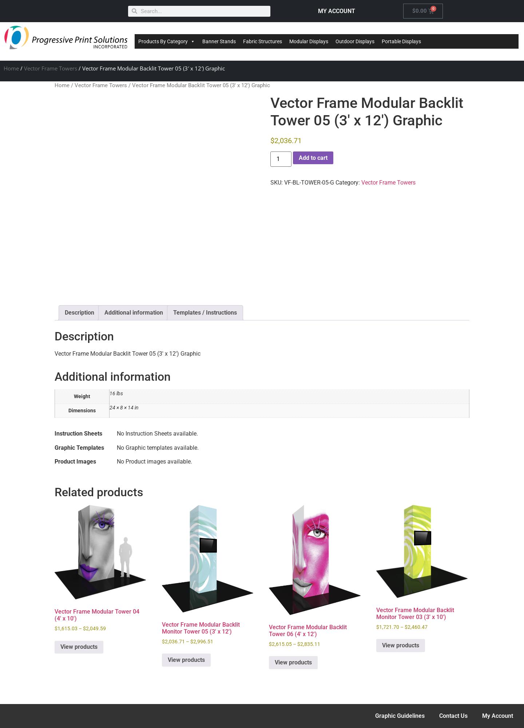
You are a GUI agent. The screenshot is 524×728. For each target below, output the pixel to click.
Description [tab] (79, 312)
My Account (497, 715)
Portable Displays (401, 41)
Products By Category (166, 41)
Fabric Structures (262, 41)
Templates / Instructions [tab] (205, 312)
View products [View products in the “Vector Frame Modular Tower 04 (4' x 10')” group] (79, 646)
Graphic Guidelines (400, 715)
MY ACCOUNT (336, 11)
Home (11, 68)
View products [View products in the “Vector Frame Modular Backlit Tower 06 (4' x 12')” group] (293, 662)
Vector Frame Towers (50, 68)
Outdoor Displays (355, 41)
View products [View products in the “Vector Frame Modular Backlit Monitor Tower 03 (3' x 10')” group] (400, 645)
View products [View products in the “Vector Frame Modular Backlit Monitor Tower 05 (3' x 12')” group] (186, 659)
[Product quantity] (280, 159)
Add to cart (313, 157)
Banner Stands (219, 41)
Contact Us (453, 715)
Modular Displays (308, 41)
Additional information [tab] (133, 312)
